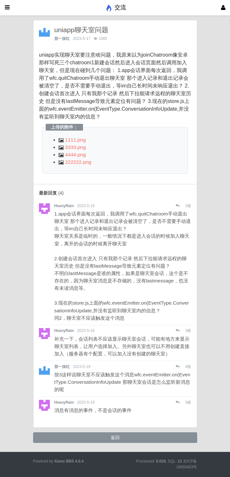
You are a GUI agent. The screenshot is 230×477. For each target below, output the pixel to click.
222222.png (75, 162)
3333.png (72, 147)
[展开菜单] (7, 7)
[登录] (223, 8)
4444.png (72, 154)
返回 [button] (115, 437)
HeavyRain (64, 206)
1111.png (72, 139)
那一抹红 (62, 38)
